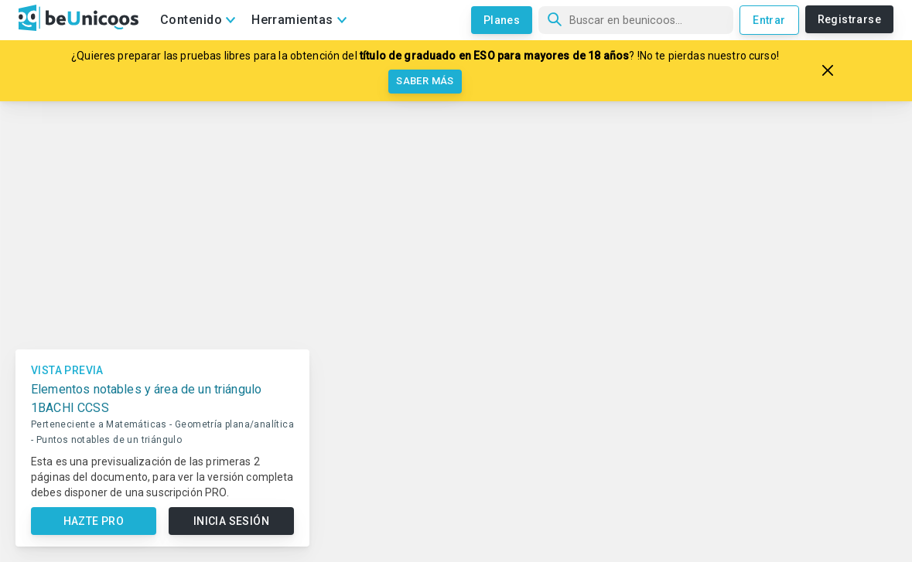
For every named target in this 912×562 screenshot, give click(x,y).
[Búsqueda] (635, 20)
